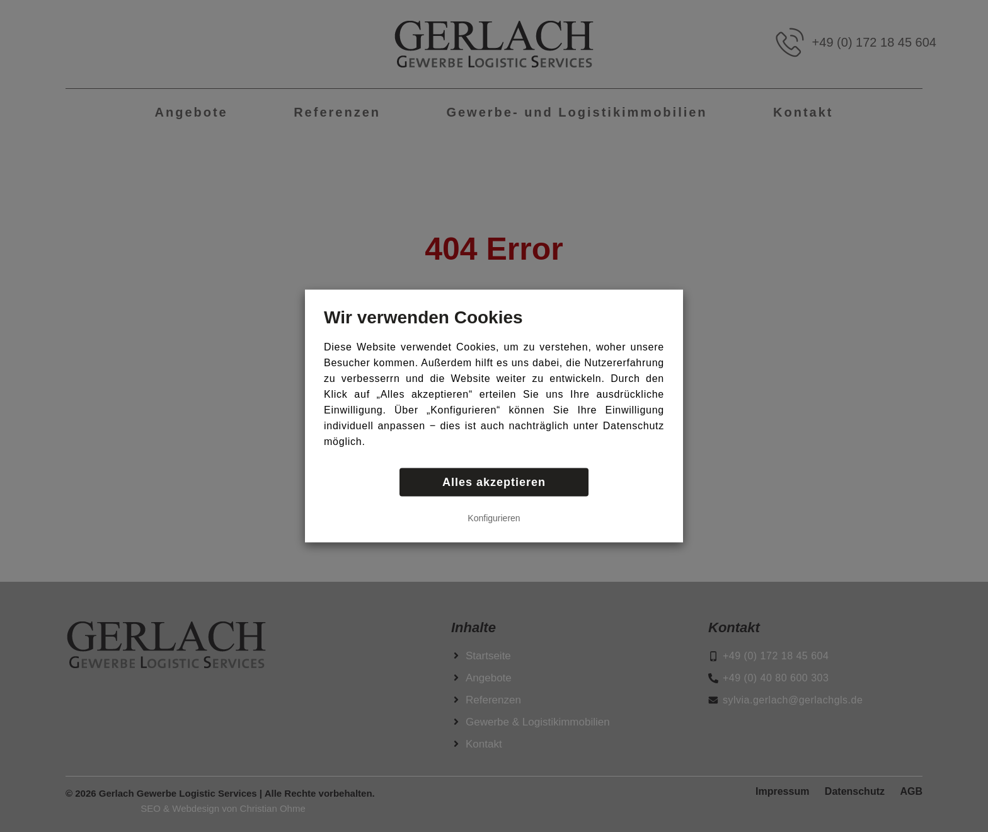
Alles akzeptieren (494, 482)
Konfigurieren (494, 518)
